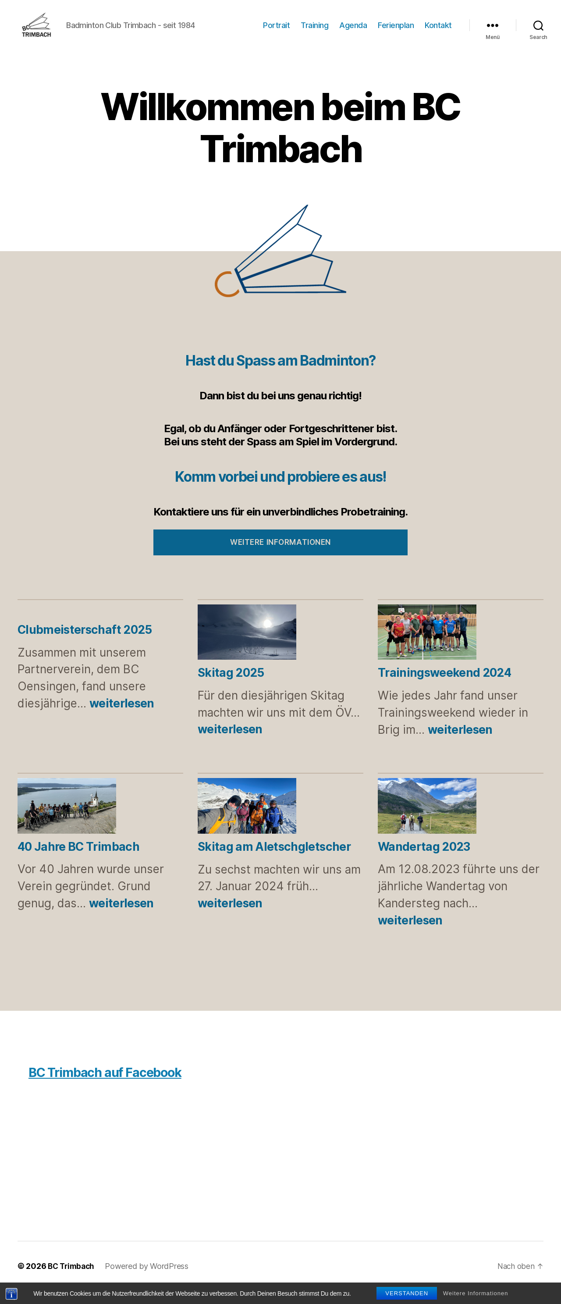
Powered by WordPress (150, 1279)
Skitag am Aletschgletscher (274, 860)
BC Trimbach (72, 1279)
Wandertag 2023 (424, 860)
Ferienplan (396, 31)
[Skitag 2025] (247, 647)
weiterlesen (121, 716)
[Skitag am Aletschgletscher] (247, 820)
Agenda (353, 31)
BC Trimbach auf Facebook (113, 1085)
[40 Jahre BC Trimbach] (67, 820)
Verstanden (406, 1293)
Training (314, 31)
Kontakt (438, 31)
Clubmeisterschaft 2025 (85, 643)
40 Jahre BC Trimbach (78, 860)
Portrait (276, 31)
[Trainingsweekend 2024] (427, 647)
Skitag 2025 (231, 686)
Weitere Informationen (475, 1293)
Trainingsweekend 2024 (444, 686)
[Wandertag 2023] (427, 820)
